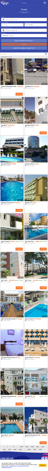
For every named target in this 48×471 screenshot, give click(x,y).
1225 (15, 449)
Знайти (24, 44)
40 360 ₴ (43, 442)
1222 (42, 446)
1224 (9, 449)
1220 (32, 446)
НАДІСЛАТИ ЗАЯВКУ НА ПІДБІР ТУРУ (24, 48)
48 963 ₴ (19, 94)
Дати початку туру (6, 27)
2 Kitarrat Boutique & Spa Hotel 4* (11, 86)
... (17, 446)
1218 (21, 446)
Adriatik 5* (4, 125)
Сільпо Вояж (4, 56)
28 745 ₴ (19, 288)
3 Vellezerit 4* (29, 86)
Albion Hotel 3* (5, 241)
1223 (4, 449)
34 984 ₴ (19, 249)
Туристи (4, 33)
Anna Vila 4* (5, 435)
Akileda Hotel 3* (30, 125)
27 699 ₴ (43, 249)
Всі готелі (3, 54)
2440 (29, 449)
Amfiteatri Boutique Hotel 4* (9, 396)
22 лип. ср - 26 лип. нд (11, 30)
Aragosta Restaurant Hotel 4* (34, 435)
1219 (26, 446)
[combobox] (24, 19)
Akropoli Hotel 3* (6, 164)
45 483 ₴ (43, 133)
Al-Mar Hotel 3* (30, 164)
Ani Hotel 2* (28, 396)
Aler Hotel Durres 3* (31, 241)
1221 (37, 446)
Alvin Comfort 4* (30, 319)
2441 (34, 449)
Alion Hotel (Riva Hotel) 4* (9, 319)
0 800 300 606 (6, 458)
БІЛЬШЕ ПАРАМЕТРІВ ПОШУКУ (24, 40)
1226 (20, 449)
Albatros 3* (28, 202)
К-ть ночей (28, 22)
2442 (40, 449)
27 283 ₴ (43, 288)
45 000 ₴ (19, 404)
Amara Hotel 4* (29, 357)
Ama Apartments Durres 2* (9, 357)
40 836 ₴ (19, 210)
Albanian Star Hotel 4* (8, 202)
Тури (3, 17)
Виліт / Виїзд (5, 22)
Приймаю (42, 465)
